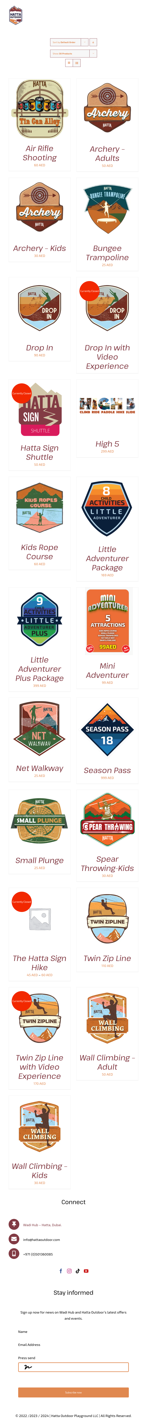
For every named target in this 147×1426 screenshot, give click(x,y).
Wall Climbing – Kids (39, 1170)
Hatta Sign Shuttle (40, 452)
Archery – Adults (107, 153)
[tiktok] (77, 1271)
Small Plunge (40, 860)
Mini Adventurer (107, 670)
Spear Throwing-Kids (107, 863)
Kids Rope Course (39, 551)
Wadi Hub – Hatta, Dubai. (42, 1225)
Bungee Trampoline (107, 252)
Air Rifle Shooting (39, 152)
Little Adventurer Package (107, 558)
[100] (15, 7)
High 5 (107, 443)
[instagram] (69, 1271)
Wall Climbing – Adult (107, 1062)
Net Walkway (39, 768)
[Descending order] (93, 42)
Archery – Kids (39, 248)
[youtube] (86, 1271)
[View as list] (76, 63)
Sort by (64, 42)
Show (62, 53)
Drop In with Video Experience (107, 356)
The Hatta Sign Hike (39, 962)
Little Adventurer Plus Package (40, 668)
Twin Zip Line (107, 958)
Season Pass (107, 770)
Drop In (39, 347)
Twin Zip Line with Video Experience (40, 1066)
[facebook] (61, 1271)
